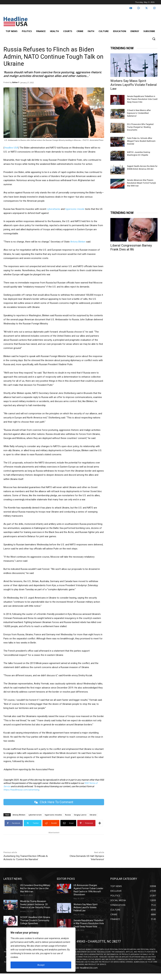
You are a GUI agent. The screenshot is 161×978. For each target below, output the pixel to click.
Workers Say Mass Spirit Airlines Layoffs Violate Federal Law (133, 85)
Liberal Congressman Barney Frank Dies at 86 (131, 247)
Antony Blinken (78, 241)
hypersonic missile (74, 209)
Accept (40, 965)
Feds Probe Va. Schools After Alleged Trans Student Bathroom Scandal (141, 141)
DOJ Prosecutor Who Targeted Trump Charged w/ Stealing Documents (140, 127)
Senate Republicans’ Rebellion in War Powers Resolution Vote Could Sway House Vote (142, 99)
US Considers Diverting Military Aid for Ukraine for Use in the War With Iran (35, 888)
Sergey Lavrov (80, 815)
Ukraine (93, 815)
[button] (154, 39)
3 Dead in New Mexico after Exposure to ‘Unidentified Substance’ (139, 113)
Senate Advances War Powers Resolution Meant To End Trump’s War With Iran (141, 183)
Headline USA (11, 147)
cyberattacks (53, 209)
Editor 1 (15, 82)
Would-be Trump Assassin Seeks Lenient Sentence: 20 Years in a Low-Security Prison (35, 904)
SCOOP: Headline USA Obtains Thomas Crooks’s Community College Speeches (35, 920)
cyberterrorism (35, 815)
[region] (40, 949)
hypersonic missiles (53, 815)
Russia (68, 815)
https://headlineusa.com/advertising (21, 789)
